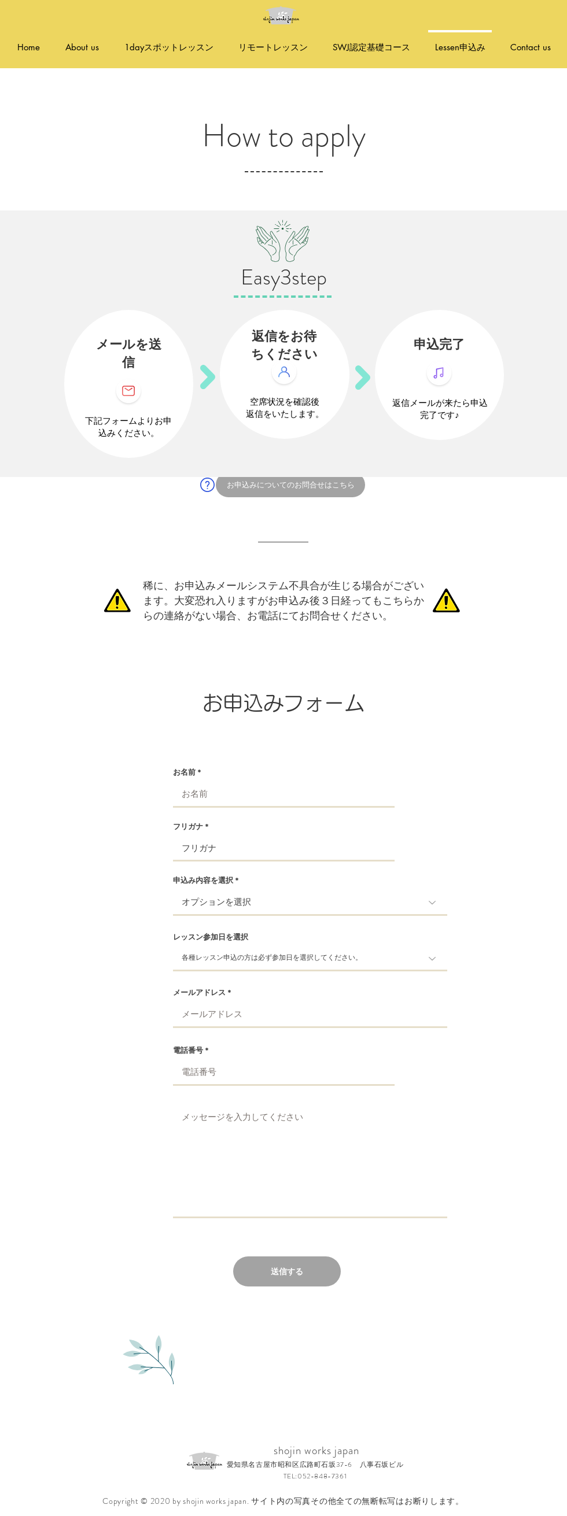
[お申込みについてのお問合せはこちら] (290, 484)
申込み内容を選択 (203, 880)
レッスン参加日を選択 (210, 937)
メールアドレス (199, 992)
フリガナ (188, 826)
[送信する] (287, 1271)
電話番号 (188, 1050)
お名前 (184, 772)
